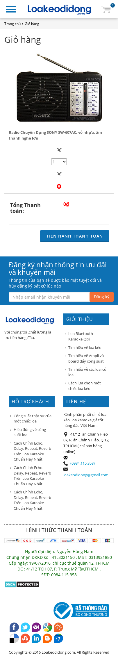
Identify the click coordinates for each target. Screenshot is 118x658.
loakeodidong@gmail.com (85, 474)
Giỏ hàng (32, 23)
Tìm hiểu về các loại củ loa (87, 372)
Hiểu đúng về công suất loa (30, 432)
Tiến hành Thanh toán (75, 236)
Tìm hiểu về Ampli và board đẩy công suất (86, 358)
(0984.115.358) (82, 463)
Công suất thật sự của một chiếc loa (32, 418)
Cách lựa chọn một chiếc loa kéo (84, 385)
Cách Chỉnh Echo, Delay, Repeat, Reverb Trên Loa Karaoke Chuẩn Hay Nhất (32, 451)
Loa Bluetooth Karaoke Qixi (80, 336)
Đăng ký (101, 296)
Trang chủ (12, 23)
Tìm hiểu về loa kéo (84, 347)
